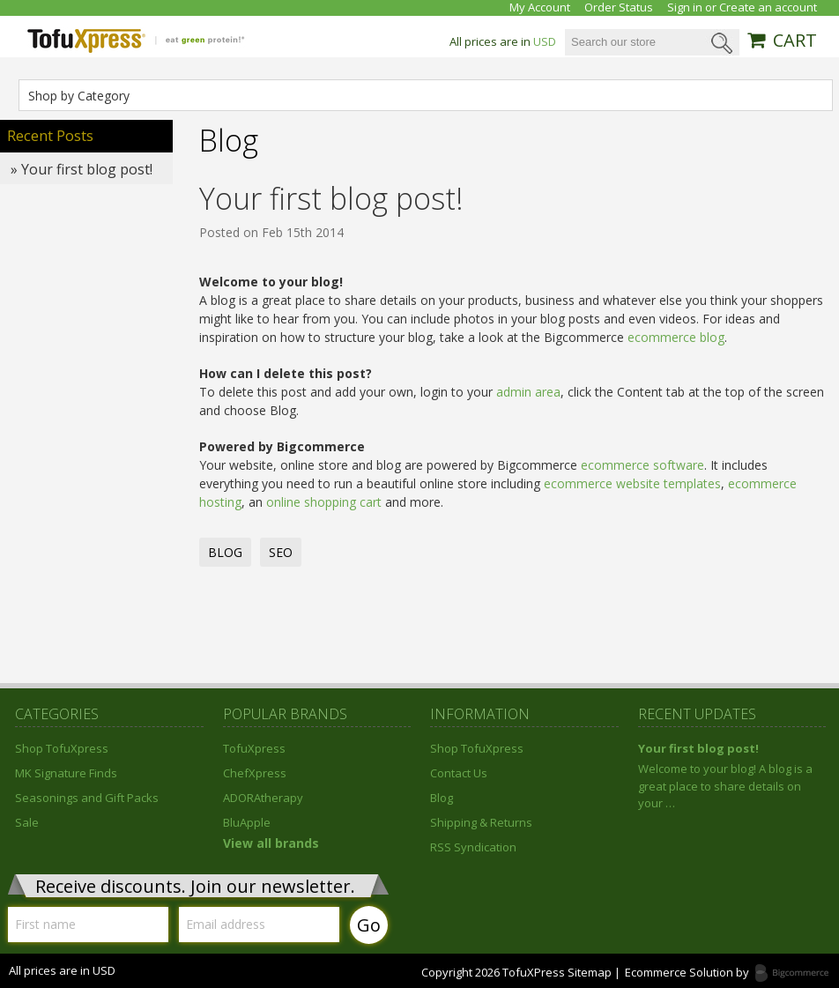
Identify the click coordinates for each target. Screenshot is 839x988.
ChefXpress (254, 773)
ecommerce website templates (632, 483)
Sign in (684, 7)
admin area (528, 391)
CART (795, 40)
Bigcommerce (797, 974)
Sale (27, 822)
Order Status (618, 7)
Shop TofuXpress (61, 748)
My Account (539, 7)
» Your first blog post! (81, 169)
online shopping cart (324, 502)
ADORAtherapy (263, 798)
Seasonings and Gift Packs (87, 798)
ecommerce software (642, 465)
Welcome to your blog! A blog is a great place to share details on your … (725, 786)
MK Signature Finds (66, 773)
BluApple (247, 822)
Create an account (768, 7)
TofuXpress (254, 748)
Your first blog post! (331, 198)
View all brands (271, 843)
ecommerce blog (675, 337)
